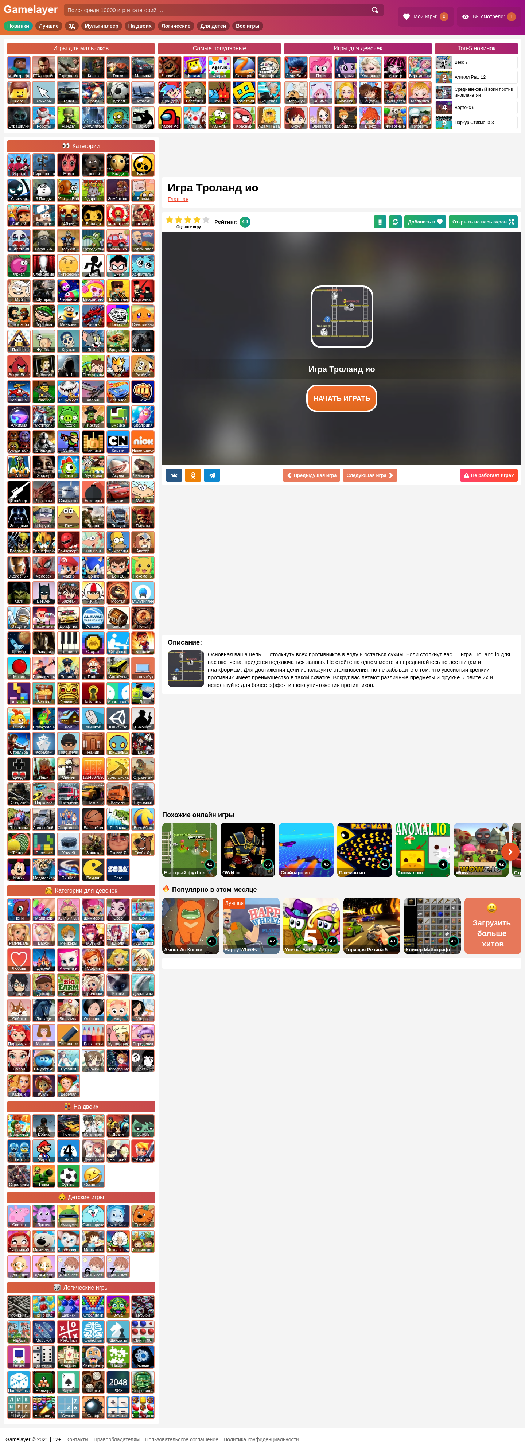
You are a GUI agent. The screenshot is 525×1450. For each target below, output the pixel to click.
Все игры (248, 26)
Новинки (18, 26)
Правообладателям (117, 1439)
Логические (176, 26)
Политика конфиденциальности (261, 1439)
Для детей (213, 26)
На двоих (140, 26)
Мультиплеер (101, 26)
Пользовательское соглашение (181, 1439)
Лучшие (49, 26)
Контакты (77, 1439)
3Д (72, 26)
